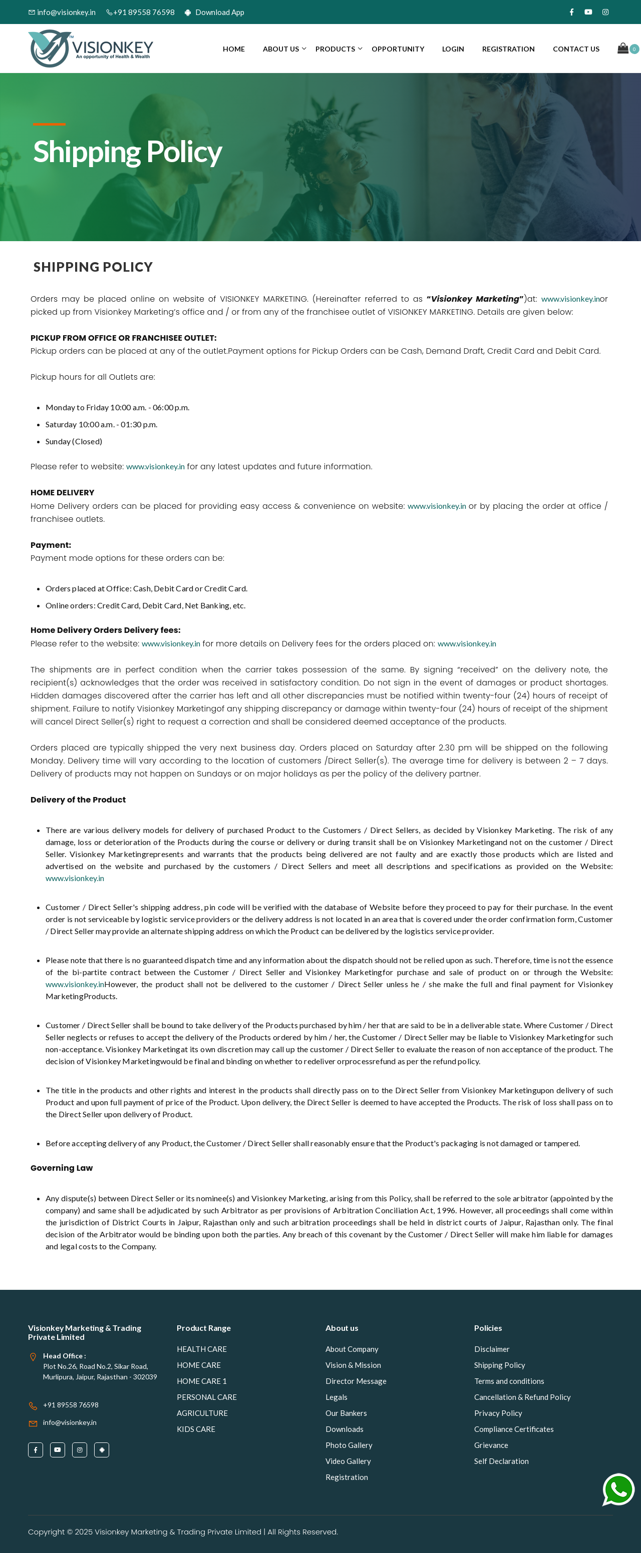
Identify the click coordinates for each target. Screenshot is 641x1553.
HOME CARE (199, 1364)
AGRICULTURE (202, 1412)
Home (234, 49)
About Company (352, 1348)
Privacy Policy (498, 1412)
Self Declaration (501, 1460)
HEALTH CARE (202, 1348)
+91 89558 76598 (140, 12)
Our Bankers (346, 1412)
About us (281, 49)
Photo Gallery (349, 1444)
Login (453, 49)
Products (335, 49)
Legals (337, 1396)
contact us (576, 49)
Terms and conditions (509, 1380)
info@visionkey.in (62, 12)
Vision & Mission (353, 1364)
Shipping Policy (499, 1364)
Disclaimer (492, 1348)
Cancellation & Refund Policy (522, 1396)
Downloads (345, 1428)
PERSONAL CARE (207, 1396)
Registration (508, 49)
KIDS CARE (196, 1428)
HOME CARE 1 (202, 1380)
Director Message (356, 1380)
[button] (628, 49)
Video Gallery (348, 1460)
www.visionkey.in (570, 298)
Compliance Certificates (514, 1428)
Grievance (491, 1444)
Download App (214, 12)
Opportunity (398, 49)
